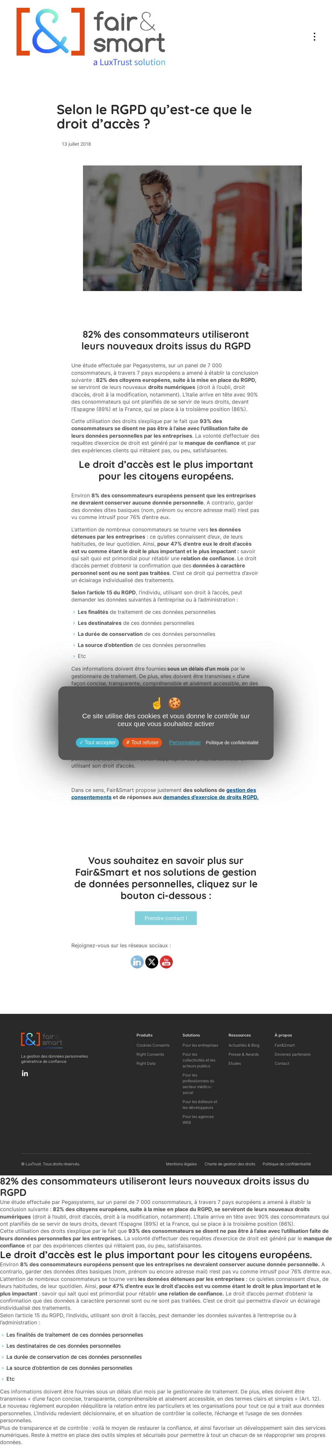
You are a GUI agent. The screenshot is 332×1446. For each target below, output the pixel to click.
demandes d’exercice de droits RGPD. (211, 797)
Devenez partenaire (293, 1054)
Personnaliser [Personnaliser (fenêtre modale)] (185, 742)
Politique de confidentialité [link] (232, 742)
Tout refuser (142, 742)
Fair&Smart (285, 1045)
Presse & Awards (244, 1054)
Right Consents (150, 1054)
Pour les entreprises (200, 1045)
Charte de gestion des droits (230, 1163)
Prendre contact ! (166, 918)
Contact (282, 1063)
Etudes (235, 1063)
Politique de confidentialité (287, 1163)
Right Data (146, 1063)
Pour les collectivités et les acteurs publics (199, 1060)
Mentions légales (181, 1163)
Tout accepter (97, 742)
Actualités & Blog (244, 1045)
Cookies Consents (153, 1045)
